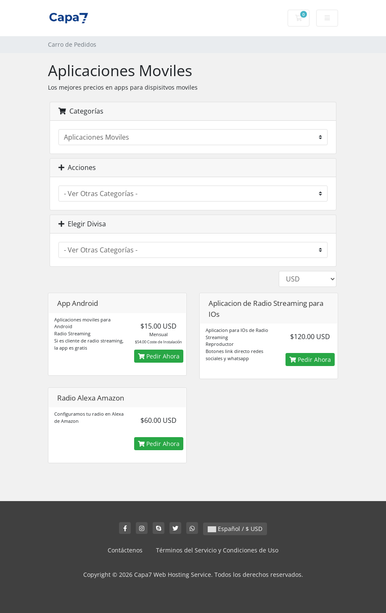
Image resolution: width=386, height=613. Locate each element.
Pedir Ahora (159, 356)
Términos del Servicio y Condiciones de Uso (217, 550)
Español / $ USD (235, 529)
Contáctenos (125, 550)
